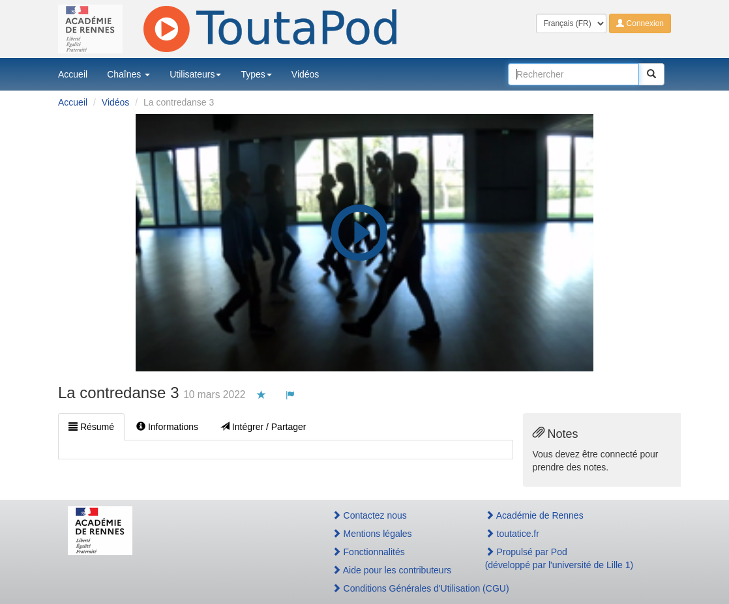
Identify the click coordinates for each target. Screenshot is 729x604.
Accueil (72, 74)
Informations (167, 427)
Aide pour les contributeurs (392, 570)
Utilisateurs (195, 74)
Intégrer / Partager (263, 427)
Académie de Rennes (534, 515)
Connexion (640, 23)
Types (256, 74)
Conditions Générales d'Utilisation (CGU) (394, 588)
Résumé (91, 427)
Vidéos (305, 74)
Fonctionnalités (368, 552)
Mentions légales (372, 533)
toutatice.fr (512, 533)
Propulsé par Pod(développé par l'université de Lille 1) (559, 558)
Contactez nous (369, 515)
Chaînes (128, 74)
